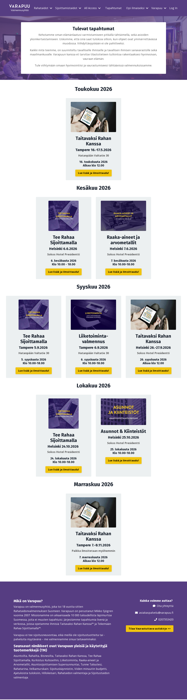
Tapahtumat (113, 8)
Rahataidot (43, 8)
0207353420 (165, 619)
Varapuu (158, 8)
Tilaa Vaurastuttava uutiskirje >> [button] (150, 628)
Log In (173, 8)
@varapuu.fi (165, 613)
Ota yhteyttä (165, 606)
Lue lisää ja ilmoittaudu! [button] (93, 173)
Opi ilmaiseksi (137, 8)
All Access (92, 8)
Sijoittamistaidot (68, 8)
